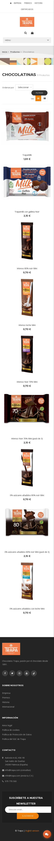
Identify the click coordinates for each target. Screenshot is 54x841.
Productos (15, 52)
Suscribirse (28, 816)
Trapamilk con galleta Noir (27, 211)
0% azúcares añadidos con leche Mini (27, 608)
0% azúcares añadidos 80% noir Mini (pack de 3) (27, 552)
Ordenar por (8, 87)
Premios (28, 3)
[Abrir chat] (47, 834)
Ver (32, 98)
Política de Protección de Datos (17, 734)
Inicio (4, 52)
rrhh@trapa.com (12, 775)
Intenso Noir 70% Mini (27, 381)
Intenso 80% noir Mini (27, 268)
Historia (39, 3)
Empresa (17, 3)
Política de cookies (11, 730)
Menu (8, 40)
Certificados (27, 9)
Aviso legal (7, 725)
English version (32, 830)
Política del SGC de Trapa (14, 739)
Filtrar (39, 93)
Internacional (8, 706)
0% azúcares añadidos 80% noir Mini (27, 495)
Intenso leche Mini (27, 325)
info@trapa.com (12, 770)
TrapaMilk (27, 155)
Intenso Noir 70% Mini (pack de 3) (27, 438)
